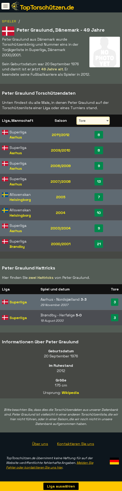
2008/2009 (61, 165)
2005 (60, 197)
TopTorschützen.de (47, 7)
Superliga (18, 302)
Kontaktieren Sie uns (75, 443)
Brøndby (17, 246)
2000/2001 (60, 244)
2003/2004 (61, 228)
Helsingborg (20, 199)
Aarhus (16, 137)
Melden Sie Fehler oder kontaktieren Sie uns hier (49, 465)
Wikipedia (70, 392)
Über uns (40, 443)
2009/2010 (60, 150)
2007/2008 (61, 181)
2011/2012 (60, 134)
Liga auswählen (61, 486)
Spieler (9, 21)
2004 (60, 212)
